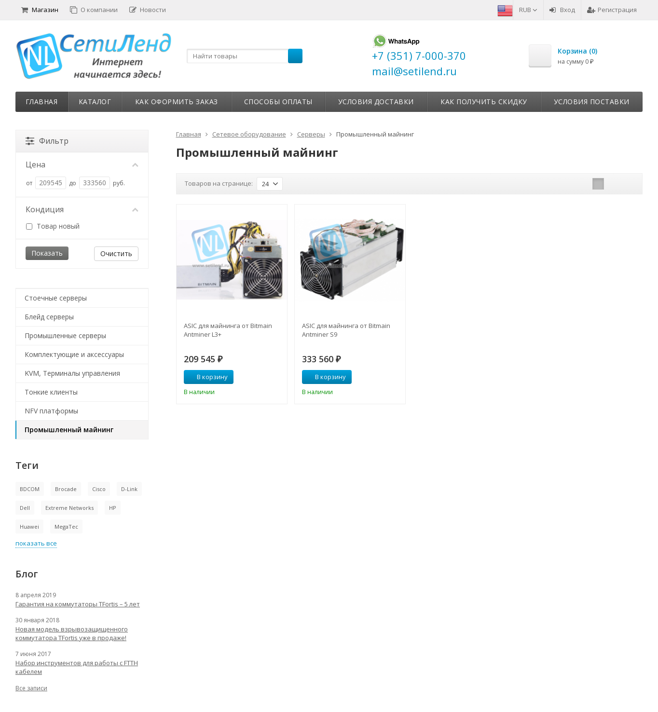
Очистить (116, 253)
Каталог (95, 101)
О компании (94, 9)
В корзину (207, 376)
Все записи (31, 688)
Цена (82, 164)
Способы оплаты (278, 101)
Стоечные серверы (56, 297)
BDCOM (30, 489)
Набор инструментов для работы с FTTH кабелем (76, 667)
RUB (528, 9)
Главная (42, 101)
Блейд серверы (49, 316)
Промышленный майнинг (69, 429)
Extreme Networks (69, 507)
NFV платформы (51, 410)
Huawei (29, 526)
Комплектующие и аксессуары (74, 354)
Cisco (99, 489)
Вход (562, 9)
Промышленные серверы (65, 335)
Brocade (66, 489)
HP (112, 507)
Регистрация (612, 9)
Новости (147, 9)
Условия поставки (592, 101)
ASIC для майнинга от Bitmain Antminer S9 (346, 330)
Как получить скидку (483, 101)
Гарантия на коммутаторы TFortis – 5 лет (77, 604)
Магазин (39, 9)
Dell (25, 507)
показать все (36, 543)
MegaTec (66, 526)
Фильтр (47, 141)
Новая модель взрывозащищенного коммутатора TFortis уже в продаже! (71, 633)
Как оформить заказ (176, 101)
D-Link (129, 489)
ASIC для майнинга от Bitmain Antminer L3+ (228, 330)
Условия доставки (376, 101)
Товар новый (53, 226)
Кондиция (82, 209)
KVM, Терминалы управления (72, 373)
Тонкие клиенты (51, 392)
